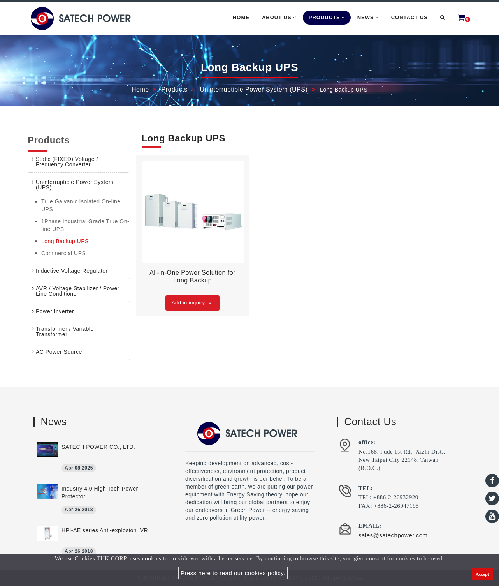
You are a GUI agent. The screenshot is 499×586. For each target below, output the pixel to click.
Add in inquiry (191, 302)
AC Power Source (59, 352)
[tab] (79, 161)
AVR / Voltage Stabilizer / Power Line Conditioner (77, 291)
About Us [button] (279, 17)
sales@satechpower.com (392, 535)
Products (175, 89)
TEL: (365, 488)
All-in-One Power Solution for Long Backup (192, 276)
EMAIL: (369, 525)
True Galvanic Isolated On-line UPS (81, 205)
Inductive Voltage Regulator (72, 271)
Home (140, 89)
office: (366, 442)
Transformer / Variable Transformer (65, 331)
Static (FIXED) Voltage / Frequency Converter (67, 162)
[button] (442, 18)
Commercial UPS (63, 253)
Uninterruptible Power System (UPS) (254, 89)
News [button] (368, 17)
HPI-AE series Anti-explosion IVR (104, 530)
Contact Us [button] (409, 17)
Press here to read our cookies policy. (233, 573)
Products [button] (327, 17)
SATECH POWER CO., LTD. (98, 447)
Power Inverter (55, 311)
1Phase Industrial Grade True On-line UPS (85, 225)
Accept (482, 574)
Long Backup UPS (65, 241)
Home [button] (241, 17)
